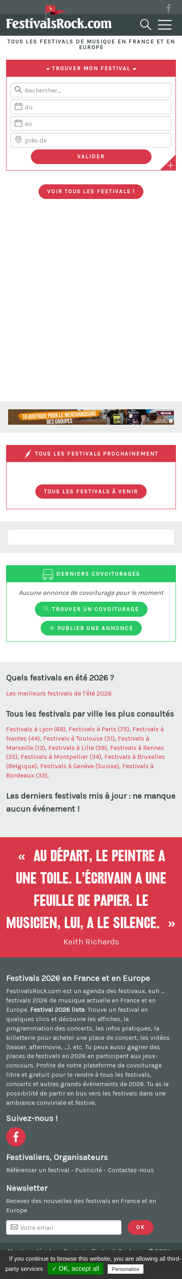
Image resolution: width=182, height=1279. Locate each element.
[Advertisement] (91, 306)
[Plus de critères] (170, 165)
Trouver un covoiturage (91, 609)
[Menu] (165, 25)
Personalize (125, 1269)
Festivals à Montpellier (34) (61, 756)
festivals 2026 (27, 1000)
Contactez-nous (131, 1170)
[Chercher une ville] (91, 140)
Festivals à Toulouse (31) (79, 738)
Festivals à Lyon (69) (35, 729)
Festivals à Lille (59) (77, 748)
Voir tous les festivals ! (91, 191)
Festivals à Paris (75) (99, 729)
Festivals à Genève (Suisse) (79, 766)
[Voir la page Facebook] (168, 9)
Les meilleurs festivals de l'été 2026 (59, 693)
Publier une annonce (91, 628)
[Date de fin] (91, 123)
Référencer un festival (37, 1170)
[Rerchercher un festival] (91, 90)
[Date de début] (91, 106)
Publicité (88, 1170)
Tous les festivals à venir (91, 491)
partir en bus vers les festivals (93, 1093)
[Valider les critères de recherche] (91, 156)
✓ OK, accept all (75, 1268)
